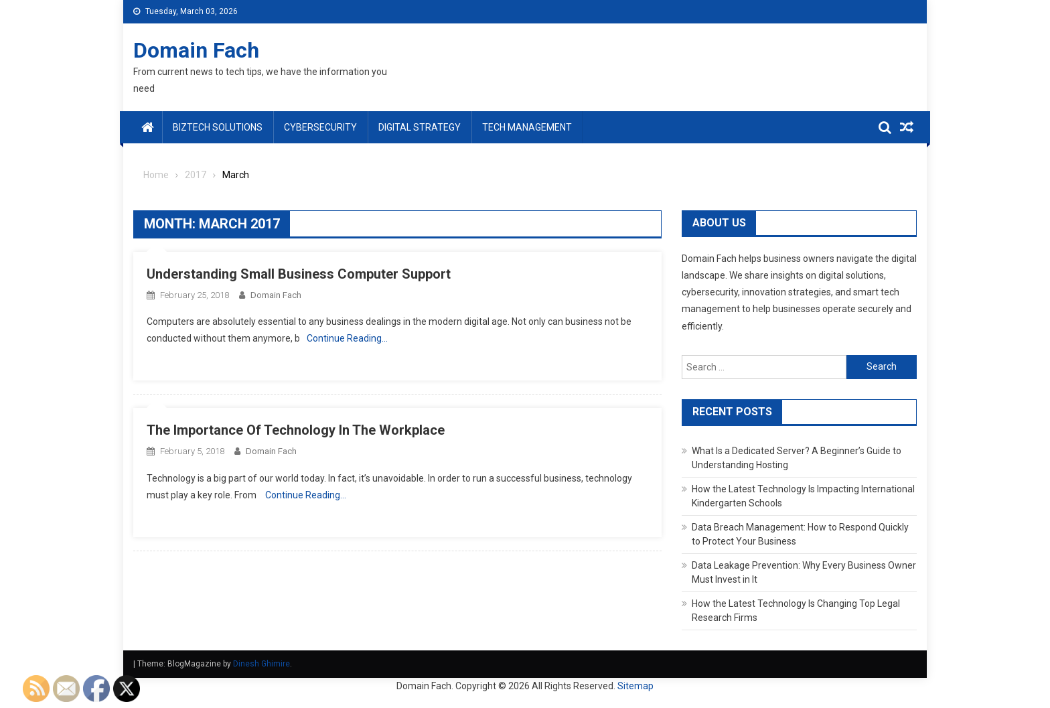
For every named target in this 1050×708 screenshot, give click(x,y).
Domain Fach (196, 50)
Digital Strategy (419, 127)
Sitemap (635, 686)
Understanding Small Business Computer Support (299, 274)
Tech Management (527, 127)
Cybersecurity (320, 127)
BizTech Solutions (217, 127)
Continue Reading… (347, 338)
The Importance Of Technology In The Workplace (296, 430)
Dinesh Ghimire (261, 663)
